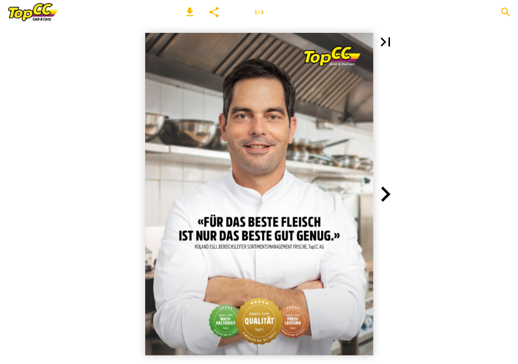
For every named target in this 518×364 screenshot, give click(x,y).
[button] (190, 12)
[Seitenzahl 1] (259, 12)
